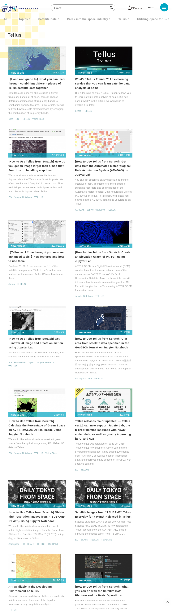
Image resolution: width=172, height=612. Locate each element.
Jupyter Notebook (130, 119)
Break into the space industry (87, 19)
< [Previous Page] (80, 558)
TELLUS (23, 123)
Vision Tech (36, 123)
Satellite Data (47, 19)
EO (15, 123)
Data (9, 123)
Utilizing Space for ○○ (152, 19)
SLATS (83, 377)
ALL (6, 19)
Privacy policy (64, 592)
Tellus (122, 19)
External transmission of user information (94, 592)
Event (64, 107)
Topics (23, 19)
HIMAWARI (18, 278)
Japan (64, 192)
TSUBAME (66, 381)
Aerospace (66, 299)
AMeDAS (11, 213)
